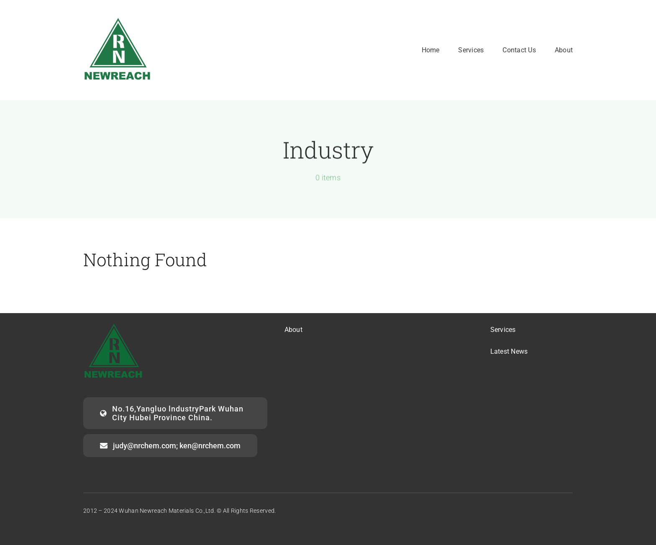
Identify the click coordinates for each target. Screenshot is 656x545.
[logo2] (117, 19)
